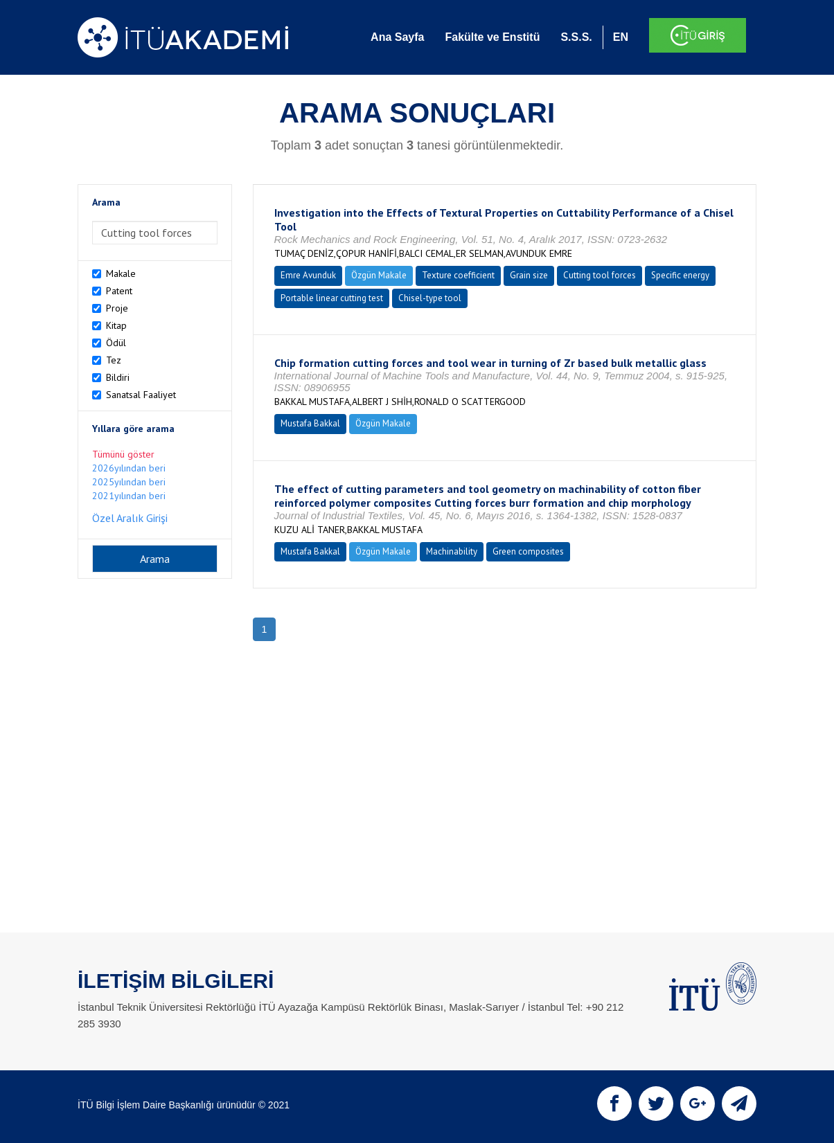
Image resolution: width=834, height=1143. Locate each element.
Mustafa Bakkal (310, 423)
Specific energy (680, 275)
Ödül (116, 342)
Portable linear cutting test (332, 298)
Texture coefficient (458, 275)
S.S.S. (576, 37)
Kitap (116, 325)
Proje (117, 308)
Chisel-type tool (429, 298)
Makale (121, 273)
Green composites (528, 551)
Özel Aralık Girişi (130, 518)
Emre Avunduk (308, 275)
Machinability (451, 551)
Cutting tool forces (599, 275)
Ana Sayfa (397, 37)
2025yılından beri (129, 482)
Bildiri (118, 377)
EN (620, 37)
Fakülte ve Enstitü (492, 37)
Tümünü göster (123, 454)
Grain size (529, 275)
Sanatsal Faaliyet (141, 394)
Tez (113, 360)
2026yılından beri (129, 468)
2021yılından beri (129, 495)
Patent (119, 291)
